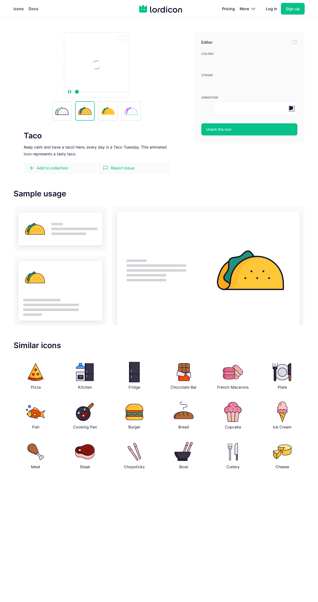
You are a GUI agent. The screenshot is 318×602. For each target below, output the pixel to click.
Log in (271, 8)
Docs (33, 8)
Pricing (228, 8)
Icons (19, 8)
